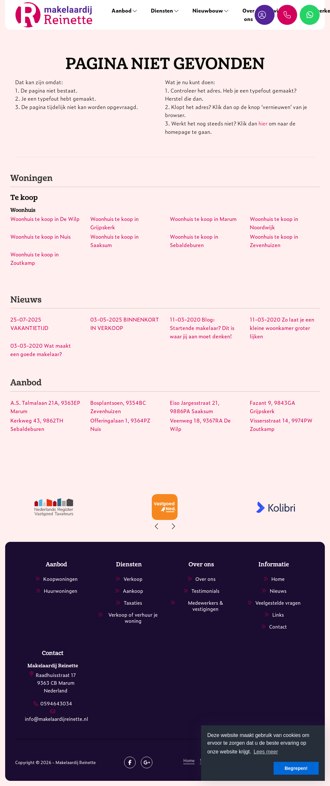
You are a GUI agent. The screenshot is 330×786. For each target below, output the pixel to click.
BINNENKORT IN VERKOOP (124, 323)
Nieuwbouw (210, 10)
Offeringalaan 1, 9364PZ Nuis (120, 424)
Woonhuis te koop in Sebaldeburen (194, 241)
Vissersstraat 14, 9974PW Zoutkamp (281, 424)
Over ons (248, 14)
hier (262, 123)
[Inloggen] (265, 15)
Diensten (165, 10)
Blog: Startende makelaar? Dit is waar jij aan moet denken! (202, 327)
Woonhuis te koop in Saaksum (114, 241)
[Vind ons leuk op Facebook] (130, 762)
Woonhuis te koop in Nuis (40, 236)
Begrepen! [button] (296, 768)
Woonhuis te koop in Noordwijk (274, 223)
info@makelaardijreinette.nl (56, 718)
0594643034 (56, 703)
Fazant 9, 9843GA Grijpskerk (272, 407)
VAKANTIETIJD (29, 323)
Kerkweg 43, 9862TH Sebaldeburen (36, 424)
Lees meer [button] (266, 751)
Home (189, 760)
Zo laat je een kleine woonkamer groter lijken (282, 327)
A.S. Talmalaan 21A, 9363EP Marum (45, 407)
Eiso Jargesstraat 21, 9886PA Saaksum (194, 407)
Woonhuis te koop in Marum (203, 219)
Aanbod (125, 10)
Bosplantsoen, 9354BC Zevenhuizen (118, 407)
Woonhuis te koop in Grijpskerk (114, 223)
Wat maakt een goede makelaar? (40, 350)
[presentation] (156, 526)
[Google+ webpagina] (146, 762)
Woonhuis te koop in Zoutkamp (34, 258)
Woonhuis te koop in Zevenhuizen (274, 241)
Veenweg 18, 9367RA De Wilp (200, 424)
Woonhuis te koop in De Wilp (45, 219)
